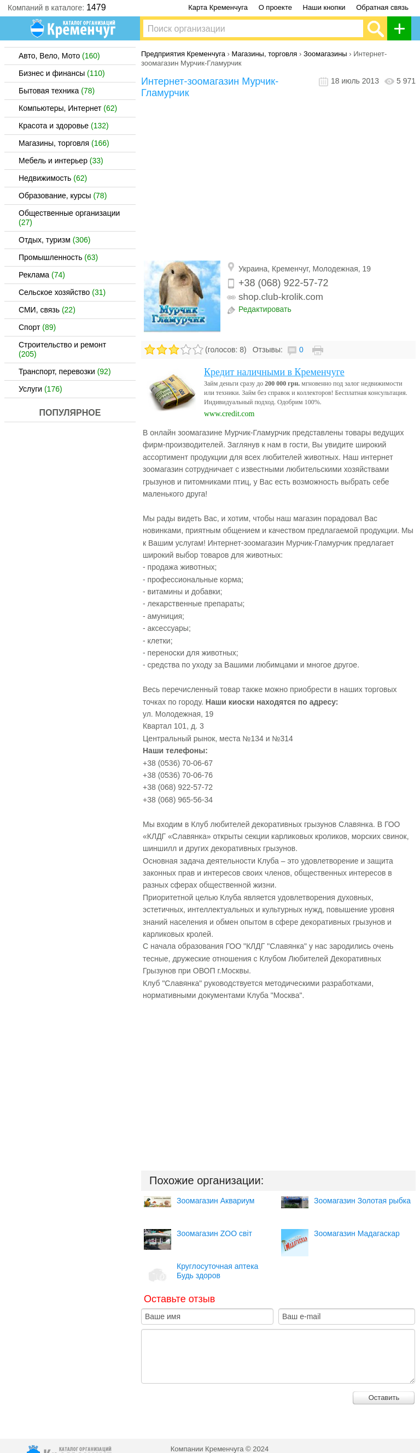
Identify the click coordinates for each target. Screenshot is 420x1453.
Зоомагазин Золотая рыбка (362, 1200)
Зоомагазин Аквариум (215, 1200)
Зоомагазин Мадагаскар (357, 1233)
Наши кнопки (324, 7)
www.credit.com (229, 414)
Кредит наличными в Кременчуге (274, 372)
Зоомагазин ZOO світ (214, 1233)
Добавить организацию (402, 28)
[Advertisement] (278, 180)
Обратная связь (382, 7)
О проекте (275, 7)
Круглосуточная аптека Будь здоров (217, 1271)
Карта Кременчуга (218, 7)
